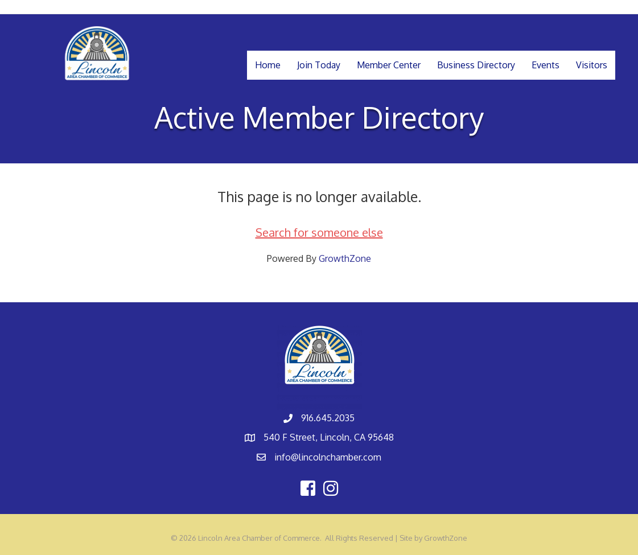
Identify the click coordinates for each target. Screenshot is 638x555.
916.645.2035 (328, 418)
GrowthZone (345, 258)
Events (545, 65)
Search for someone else (319, 232)
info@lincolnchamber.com (327, 457)
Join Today (318, 65)
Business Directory (476, 65)
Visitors (591, 65)
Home (268, 65)
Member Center (389, 65)
